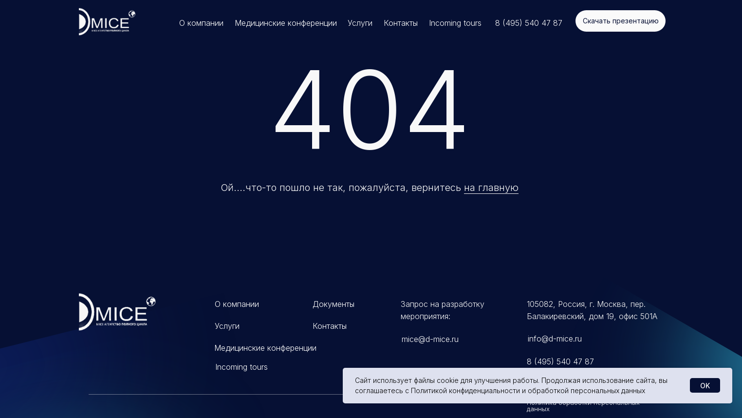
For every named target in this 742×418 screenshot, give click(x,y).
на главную (491, 187)
